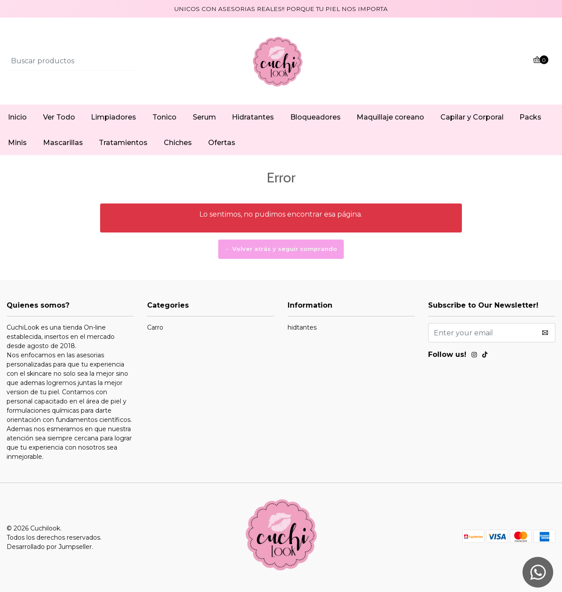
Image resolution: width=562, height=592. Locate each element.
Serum (204, 117)
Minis (17, 142)
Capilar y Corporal (472, 117)
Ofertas (221, 142)
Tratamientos (123, 142)
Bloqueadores (315, 117)
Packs (530, 117)
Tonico (164, 117)
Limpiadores (113, 117)
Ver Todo (59, 117)
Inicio (17, 117)
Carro (155, 327)
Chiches (178, 142)
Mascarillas (63, 142)
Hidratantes (253, 117)
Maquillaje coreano (390, 117)
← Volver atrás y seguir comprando (281, 249)
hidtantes (302, 327)
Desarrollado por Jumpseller (49, 547)
